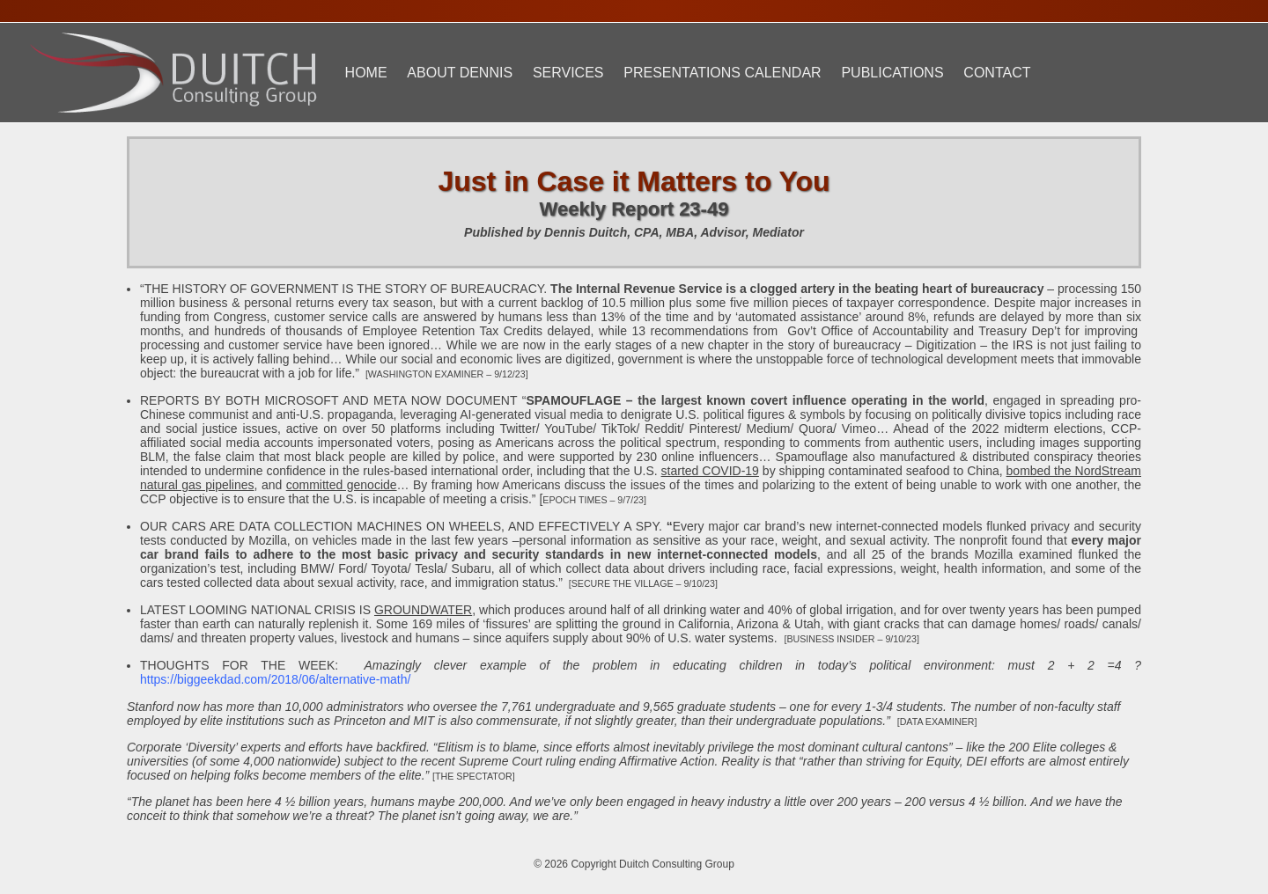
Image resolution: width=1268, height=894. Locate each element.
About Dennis (459, 72)
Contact (996, 72)
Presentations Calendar (722, 72)
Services (568, 72)
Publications (892, 72)
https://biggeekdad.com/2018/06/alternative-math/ (275, 679)
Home (366, 72)
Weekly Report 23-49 (634, 209)
